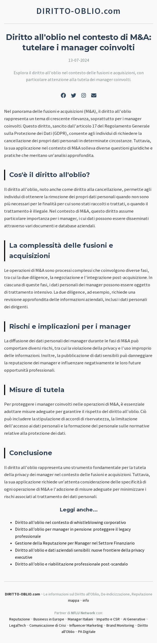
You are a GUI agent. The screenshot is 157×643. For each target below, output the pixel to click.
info (86, 600)
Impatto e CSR (108, 619)
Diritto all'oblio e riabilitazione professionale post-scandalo (71, 564)
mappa (73, 600)
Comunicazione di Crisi (47, 625)
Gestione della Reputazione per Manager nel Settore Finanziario (75, 543)
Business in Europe (48, 619)
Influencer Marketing (86, 625)
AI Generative (134, 619)
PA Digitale (87, 631)
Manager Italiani (80, 619)
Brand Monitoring (120, 625)
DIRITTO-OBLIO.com (22, 594)
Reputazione (19, 619)
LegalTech (17, 625)
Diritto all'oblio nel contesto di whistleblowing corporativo (70, 522)
